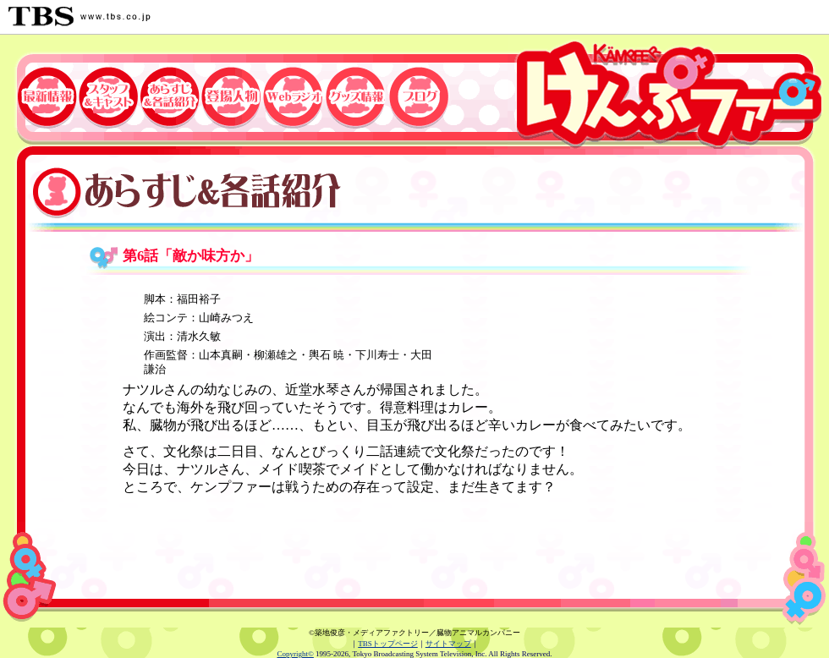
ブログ (423, 92)
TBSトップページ (388, 643)
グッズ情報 (357, 92)
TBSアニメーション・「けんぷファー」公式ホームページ (668, 92)
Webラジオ (294, 92)
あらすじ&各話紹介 (169, 92)
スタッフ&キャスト (108, 92)
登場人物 (230, 92)
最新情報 (38, 92)
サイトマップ (448, 643)
